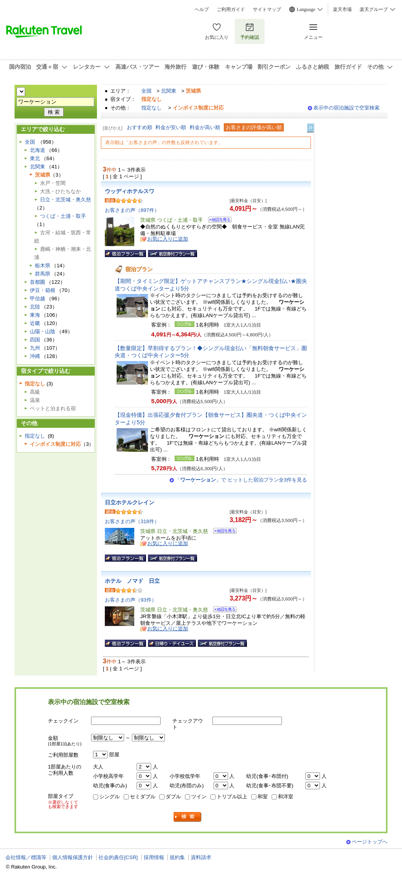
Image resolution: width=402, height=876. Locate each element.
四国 (35, 340)
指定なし (151, 108)
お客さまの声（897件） (132, 210)
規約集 (177, 857)
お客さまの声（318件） (132, 521)
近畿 (35, 323)
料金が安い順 (170, 127)
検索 (188, 817)
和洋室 (285, 796)
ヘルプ (202, 9)
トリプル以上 (232, 796)
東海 (35, 315)
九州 (35, 348)
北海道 (37, 150)
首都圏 (37, 282)
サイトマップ (267, 9)
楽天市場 (342, 9)
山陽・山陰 (42, 331)
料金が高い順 (205, 127)
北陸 (35, 307)
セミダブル (142, 796)
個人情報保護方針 (72, 857)
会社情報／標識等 (25, 857)
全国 (146, 91)
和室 (263, 796)
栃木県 (42, 265)
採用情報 (154, 857)
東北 (35, 158)
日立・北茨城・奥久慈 (65, 200)
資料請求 (201, 857)
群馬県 (42, 274)
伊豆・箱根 (42, 290)
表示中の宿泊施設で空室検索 (346, 108)
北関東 (168, 91)
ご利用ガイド (231, 9)
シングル (109, 796)
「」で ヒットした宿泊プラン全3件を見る (241, 480)
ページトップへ (369, 842)
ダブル (173, 796)
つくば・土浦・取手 (63, 216)
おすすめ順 (139, 127)
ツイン (198, 796)
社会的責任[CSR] (118, 857)
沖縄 (35, 356)
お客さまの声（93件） (131, 600)
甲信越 (37, 298)
